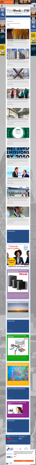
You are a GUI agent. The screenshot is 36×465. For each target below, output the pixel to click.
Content (4, 5)
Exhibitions (19, 5)
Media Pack (26, 5)
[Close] (35, 449)
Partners (22, 5)
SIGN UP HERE (10, 438)
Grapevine (8, 5)
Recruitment (14, 5)
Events (11, 5)
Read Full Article (10, 45)
